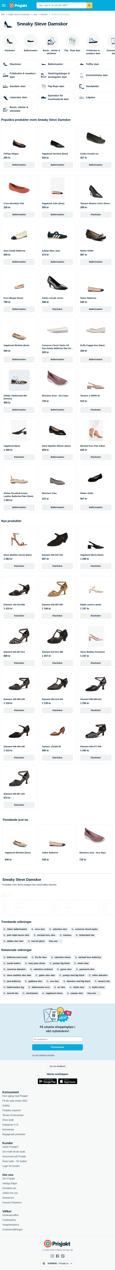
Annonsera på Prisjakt (14, 1156)
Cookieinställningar (12, 1229)
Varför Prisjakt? (10, 1147)
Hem (3, 14)
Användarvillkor (10, 1215)
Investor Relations (12, 1202)
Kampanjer (8, 1129)
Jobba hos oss (10, 1193)
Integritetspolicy (10, 1224)
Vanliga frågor (9, 1183)
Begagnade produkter (13, 1134)
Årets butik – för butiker (14, 1161)
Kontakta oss (9, 1188)
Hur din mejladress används (43, 1055)
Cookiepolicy (9, 1220)
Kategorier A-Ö (10, 1124)
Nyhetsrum (8, 1198)
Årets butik (8, 1120)
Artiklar (6, 1105)
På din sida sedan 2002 (14, 1100)
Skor (35, 14)
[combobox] (61, 5)
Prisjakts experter (11, 1110)
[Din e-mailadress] (57, 1039)
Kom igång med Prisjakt (15, 1096)
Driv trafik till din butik (13, 1151)
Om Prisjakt (8, 1178)
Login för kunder (11, 1166)
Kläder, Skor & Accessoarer (19, 14)
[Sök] (89, 5)
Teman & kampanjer (13, 1115)
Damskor (44, 14)
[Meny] (3, 5)
